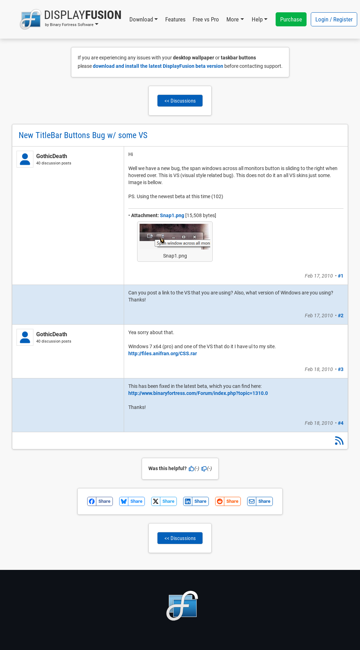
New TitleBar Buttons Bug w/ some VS (83, 135)
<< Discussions (180, 101)
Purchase (291, 19)
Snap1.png (172, 215)
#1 (340, 276)
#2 (340, 315)
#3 (340, 369)
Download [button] (141, 19)
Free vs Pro (206, 19)
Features (175, 19)
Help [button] (257, 19)
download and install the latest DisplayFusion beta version (158, 66)
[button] (70, 19)
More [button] (232, 19)
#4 (340, 423)
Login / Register (334, 19)
